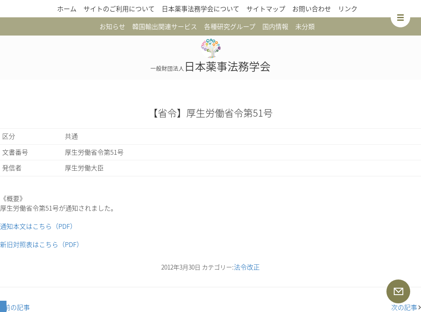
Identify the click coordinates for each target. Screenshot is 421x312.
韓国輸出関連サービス (164, 26)
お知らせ (112, 26)
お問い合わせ (311, 8)
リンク (347, 8)
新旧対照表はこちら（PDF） (41, 244)
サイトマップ (265, 8)
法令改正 (247, 267)
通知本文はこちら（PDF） (38, 226)
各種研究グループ (229, 26)
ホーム (67, 8)
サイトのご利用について (119, 8)
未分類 (305, 26)
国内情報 (275, 26)
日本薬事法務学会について (200, 8)
